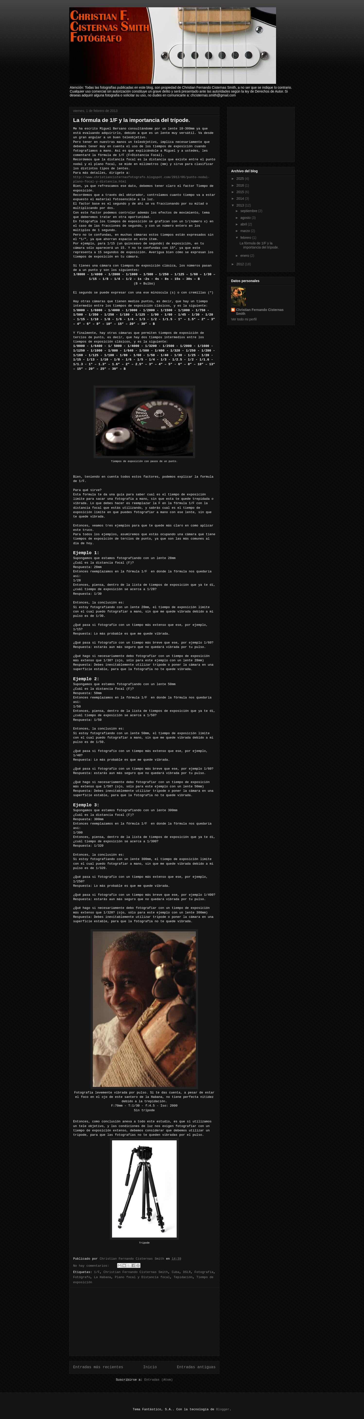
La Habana (102, 1277)
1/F (97, 1272)
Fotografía (203, 1272)
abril (244, 224)
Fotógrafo (81, 1277)
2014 (240, 198)
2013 (240, 205)
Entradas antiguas (196, 1367)
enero (245, 256)
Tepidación (183, 1277)
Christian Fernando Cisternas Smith (136, 1272)
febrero (246, 238)
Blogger (222, 1409)
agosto (245, 218)
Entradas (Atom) (158, 1380)
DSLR (187, 1272)
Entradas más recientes (98, 1367)
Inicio (150, 1367)
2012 (240, 264)
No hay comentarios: (92, 1266)
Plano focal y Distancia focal (142, 1277)
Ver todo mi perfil (244, 319)
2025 (240, 179)
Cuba (175, 1272)
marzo (245, 231)
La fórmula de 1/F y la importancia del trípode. (131, 120)
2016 (240, 185)
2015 (240, 192)
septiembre (249, 211)
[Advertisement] (144, 1321)
